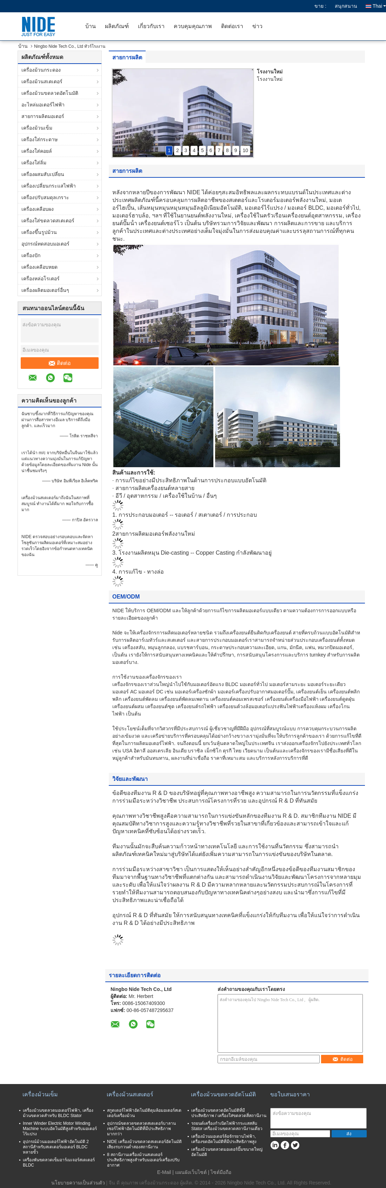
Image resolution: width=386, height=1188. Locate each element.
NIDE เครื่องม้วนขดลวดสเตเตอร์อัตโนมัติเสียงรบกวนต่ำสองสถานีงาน (144, 1144)
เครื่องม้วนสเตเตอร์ (41, 81)
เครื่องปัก (30, 255)
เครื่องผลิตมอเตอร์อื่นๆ (45, 290)
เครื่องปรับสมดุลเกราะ (45, 197)
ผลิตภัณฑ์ (117, 26)
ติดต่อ (60, 363)
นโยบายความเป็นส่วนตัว (78, 1183)
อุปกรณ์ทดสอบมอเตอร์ (45, 244)
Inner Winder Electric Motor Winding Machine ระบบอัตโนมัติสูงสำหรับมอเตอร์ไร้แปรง (60, 1128)
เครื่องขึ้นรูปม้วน (39, 232)
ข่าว (257, 26)
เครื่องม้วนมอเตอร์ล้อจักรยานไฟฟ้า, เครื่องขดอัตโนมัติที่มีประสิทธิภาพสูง (224, 1139)
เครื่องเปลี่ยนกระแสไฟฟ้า (48, 186)
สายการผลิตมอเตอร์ (42, 116)
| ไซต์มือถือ (220, 1172)
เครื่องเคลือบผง (37, 209)
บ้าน (90, 26)
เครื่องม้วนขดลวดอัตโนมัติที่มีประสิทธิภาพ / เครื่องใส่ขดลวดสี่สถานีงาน (228, 1113)
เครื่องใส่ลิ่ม (33, 162)
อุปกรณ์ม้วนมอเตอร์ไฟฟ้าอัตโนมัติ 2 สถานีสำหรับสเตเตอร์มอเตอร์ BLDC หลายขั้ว (56, 1147)
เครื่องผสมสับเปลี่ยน (42, 174)
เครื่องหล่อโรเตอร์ (40, 278)
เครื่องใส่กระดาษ (39, 139)
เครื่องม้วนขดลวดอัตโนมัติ (49, 93)
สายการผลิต (127, 57)
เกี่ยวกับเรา (151, 26)
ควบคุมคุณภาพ (193, 26)
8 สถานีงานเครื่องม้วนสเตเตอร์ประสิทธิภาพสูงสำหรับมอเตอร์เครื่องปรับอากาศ (143, 1160)
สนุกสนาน (346, 6)
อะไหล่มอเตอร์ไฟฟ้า (43, 104)
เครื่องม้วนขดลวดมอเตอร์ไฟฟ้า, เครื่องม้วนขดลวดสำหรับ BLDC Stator (58, 1113)
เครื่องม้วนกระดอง (41, 70)
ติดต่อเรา (232, 26)
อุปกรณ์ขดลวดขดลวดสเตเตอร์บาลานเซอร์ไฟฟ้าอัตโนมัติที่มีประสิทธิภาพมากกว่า (141, 1128)
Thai (379, 6)
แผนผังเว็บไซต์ (191, 1172)
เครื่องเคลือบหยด (39, 267)
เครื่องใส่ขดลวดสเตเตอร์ (47, 220)
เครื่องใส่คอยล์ (36, 151)
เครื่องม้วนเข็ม (36, 128)
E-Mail (164, 1172)
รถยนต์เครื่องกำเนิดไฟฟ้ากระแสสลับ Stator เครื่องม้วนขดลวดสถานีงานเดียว (226, 1126)
